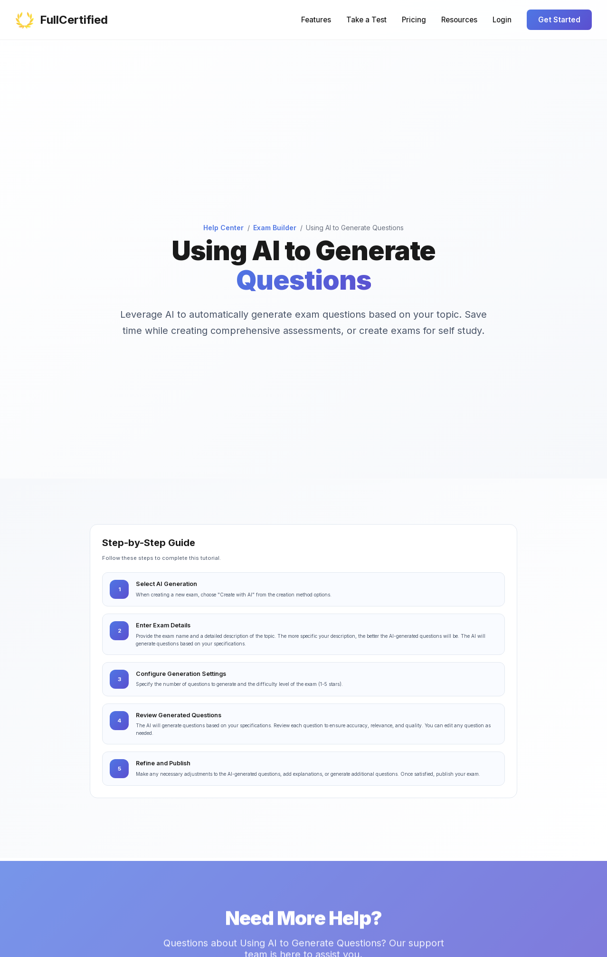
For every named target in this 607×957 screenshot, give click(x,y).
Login (502, 19)
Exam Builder (274, 228)
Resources (459, 19)
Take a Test (366, 19)
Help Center (223, 228)
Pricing (414, 19)
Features (316, 19)
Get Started (559, 19)
